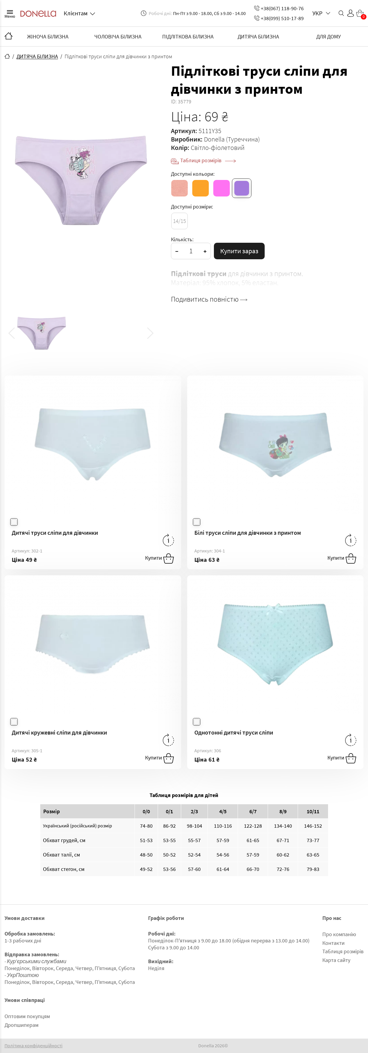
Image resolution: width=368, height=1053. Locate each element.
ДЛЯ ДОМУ (328, 36)
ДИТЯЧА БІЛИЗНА (258, 36)
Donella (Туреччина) (232, 139)
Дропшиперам (21, 1024)
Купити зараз (239, 251)
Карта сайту (336, 960)
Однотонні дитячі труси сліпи (233, 732)
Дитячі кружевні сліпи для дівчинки (59, 732)
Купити (159, 558)
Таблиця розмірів (208, 160)
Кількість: (182, 239)
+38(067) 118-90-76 (279, 8)
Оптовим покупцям (27, 1016)
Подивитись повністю (209, 299)
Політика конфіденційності (33, 1045)
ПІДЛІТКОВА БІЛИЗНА (188, 36)
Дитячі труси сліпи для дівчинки (55, 532)
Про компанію (339, 934)
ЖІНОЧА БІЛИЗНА (47, 36)
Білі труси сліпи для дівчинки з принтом (247, 532)
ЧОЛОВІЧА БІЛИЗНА (117, 36)
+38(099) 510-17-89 (279, 18)
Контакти (333, 942)
